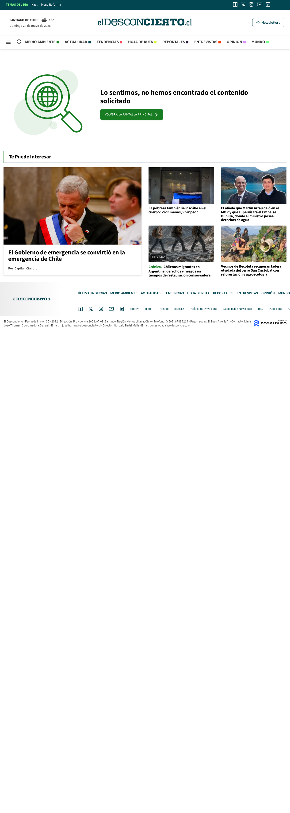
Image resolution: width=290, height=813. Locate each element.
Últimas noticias (92, 293)
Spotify (134, 309)
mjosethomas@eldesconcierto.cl (80, 325)
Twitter (90, 309)
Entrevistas (205, 42)
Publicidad (275, 309)
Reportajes (173, 42)
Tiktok (148, 309)
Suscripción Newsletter (237, 309)
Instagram (101, 309)
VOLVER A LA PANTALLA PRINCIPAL (131, 114)
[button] (268, 22)
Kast (34, 4)
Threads (163, 309)
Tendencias (108, 42)
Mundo (258, 42)
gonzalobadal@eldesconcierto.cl (170, 325)
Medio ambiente (40, 42)
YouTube (111, 309)
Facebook (80, 309)
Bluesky (179, 309)
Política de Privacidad (204, 309)
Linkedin (122, 309)
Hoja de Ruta (140, 42)
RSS (260, 309)
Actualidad (76, 42)
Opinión (234, 42)
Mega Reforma (51, 4)
